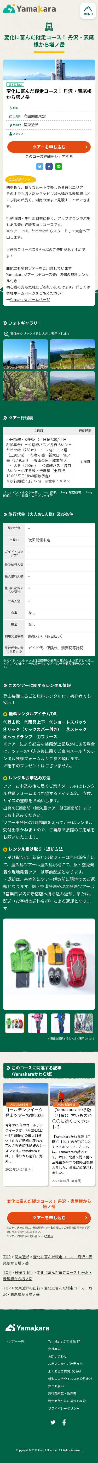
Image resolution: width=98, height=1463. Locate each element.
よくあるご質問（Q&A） (65, 1371)
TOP (7, 1256)
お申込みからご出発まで (65, 1363)
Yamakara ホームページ (30, 299)
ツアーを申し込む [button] (49, 147)
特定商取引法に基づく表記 (67, 1400)
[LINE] (58, 166)
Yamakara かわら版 (62, 1341)
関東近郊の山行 (27, 1288)
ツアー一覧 (16, 1341)
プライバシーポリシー (63, 1408)
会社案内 (54, 1348)
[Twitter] (39, 166)
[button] (88, 11)
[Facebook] (49, 166)
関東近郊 (22, 1256)
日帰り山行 (24, 1272)
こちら (49, 1236)
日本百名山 (15, 84)
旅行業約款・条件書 (62, 1393)
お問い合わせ (57, 1356)
